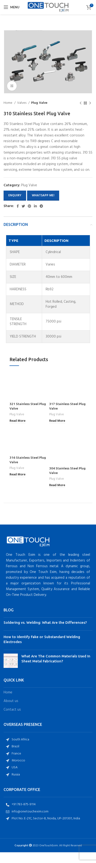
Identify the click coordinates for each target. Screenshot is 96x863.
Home (8, 103)
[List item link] (48, 729)
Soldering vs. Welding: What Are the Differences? (45, 612)
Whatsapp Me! (43, 195)
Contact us (12, 699)
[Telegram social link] (41, 206)
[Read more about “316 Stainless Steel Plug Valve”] (17, 475)
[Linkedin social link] (35, 206)
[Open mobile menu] (11, 7)
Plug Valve (39, 103)
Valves (22, 103)
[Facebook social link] (17, 206)
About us (11, 690)
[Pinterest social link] (29, 206)
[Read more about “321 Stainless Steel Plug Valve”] (17, 421)
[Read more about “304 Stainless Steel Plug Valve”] (57, 475)
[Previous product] (80, 103)
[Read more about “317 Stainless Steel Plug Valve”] (57, 421)
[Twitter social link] (23, 206)
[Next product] (90, 103)
